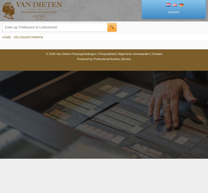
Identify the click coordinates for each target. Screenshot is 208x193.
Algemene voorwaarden (133, 53)
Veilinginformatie (28, 37)
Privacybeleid (107, 53)
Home (6, 37)
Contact (157, 53)
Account (173, 12)
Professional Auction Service (112, 59)
